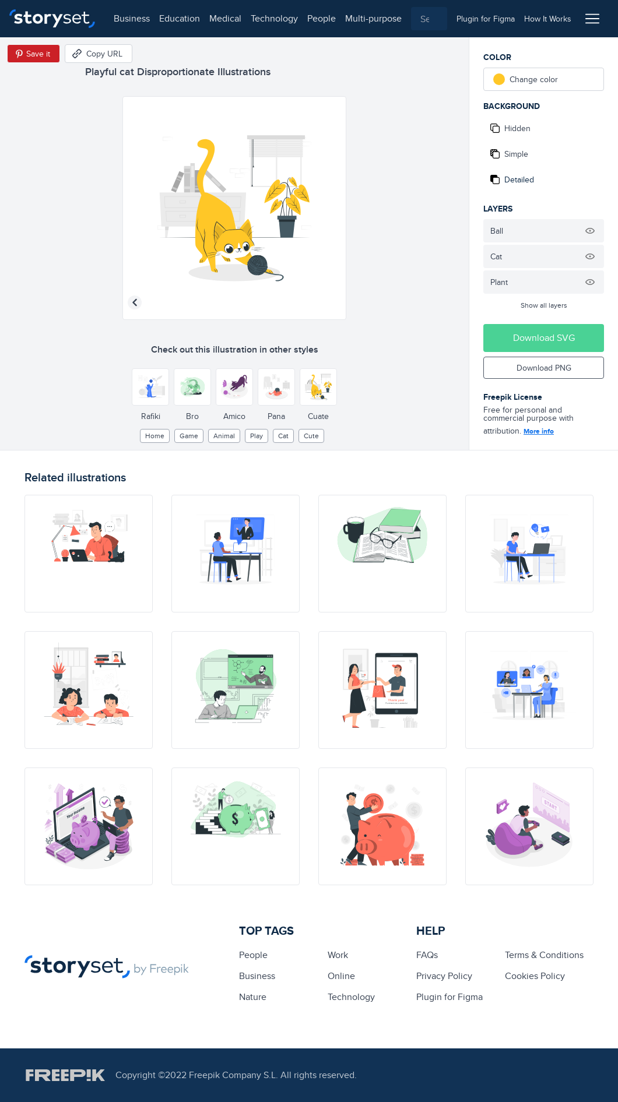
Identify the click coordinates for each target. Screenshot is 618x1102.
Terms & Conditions (544, 955)
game (189, 436)
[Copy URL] (98, 53)
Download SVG (544, 337)
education (179, 18)
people (321, 18)
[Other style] (150, 387)
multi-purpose (373, 18)
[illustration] (88, 553)
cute (311, 436)
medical (225, 18)
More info (539, 431)
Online (341, 976)
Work (338, 955)
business (132, 18)
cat (283, 436)
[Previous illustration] (135, 302)
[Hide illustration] (590, 231)
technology (274, 18)
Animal (224, 436)
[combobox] (429, 18)
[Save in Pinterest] (33, 53)
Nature (252, 997)
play (256, 436)
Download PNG (544, 368)
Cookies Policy (535, 976)
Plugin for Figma (449, 997)
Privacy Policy (444, 976)
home (154, 436)
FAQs (427, 955)
